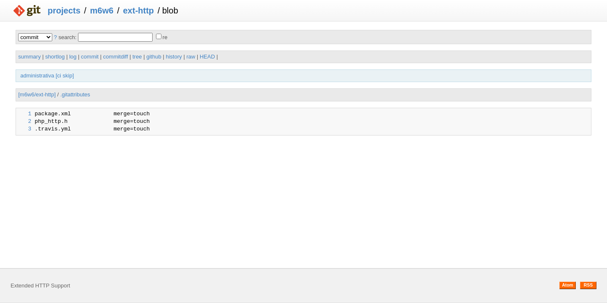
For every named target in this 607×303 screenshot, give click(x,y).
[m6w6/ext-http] (37, 94)
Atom (567, 285)
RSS (588, 285)
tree (137, 56)
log (72, 56)
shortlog (54, 56)
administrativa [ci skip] (47, 75)
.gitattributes (75, 94)
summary (29, 56)
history (174, 56)
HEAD (207, 56)
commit (90, 56)
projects (64, 10)
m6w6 (101, 10)
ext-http (138, 10)
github (153, 56)
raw (190, 56)
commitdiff (115, 56)
